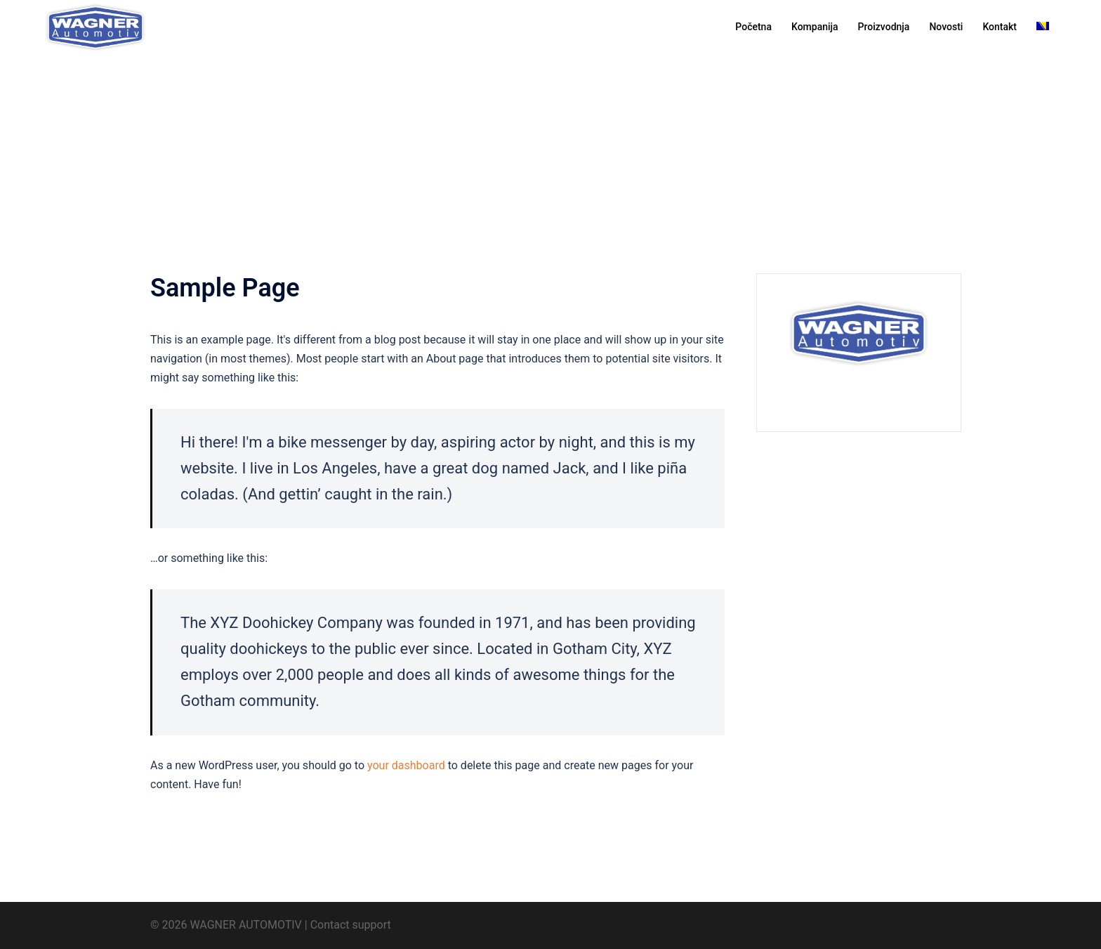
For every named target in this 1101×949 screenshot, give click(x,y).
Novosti (946, 26)
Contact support (350, 924)
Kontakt (999, 26)
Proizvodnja (884, 26)
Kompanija (814, 26)
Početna (753, 26)
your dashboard (406, 765)
